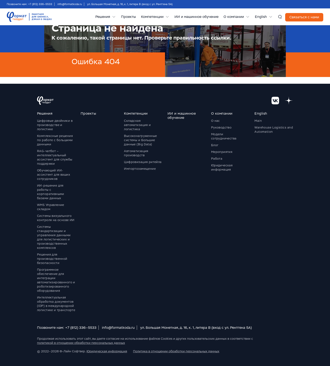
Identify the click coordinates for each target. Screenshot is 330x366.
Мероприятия (222, 152)
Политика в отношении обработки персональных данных (176, 351)
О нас (215, 121)
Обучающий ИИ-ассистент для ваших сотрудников (53, 174)
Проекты (128, 17)
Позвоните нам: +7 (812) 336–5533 (29, 4)
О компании (234, 17)
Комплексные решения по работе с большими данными (55, 140)
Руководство (221, 127)
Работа (216, 158)
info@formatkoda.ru (69, 4)
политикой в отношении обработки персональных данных (81, 343)
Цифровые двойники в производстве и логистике (55, 125)
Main (258, 121)
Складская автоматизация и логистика (137, 125)
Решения (102, 17)
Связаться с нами (304, 17)
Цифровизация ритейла (142, 162)
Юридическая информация (106, 351)
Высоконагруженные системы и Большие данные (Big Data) (140, 140)
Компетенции (152, 17)
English (261, 17)
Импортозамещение (140, 169)
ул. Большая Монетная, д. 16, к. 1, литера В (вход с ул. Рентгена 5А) (130, 4)
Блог (214, 145)
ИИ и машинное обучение (196, 17)
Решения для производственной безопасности (52, 259)
